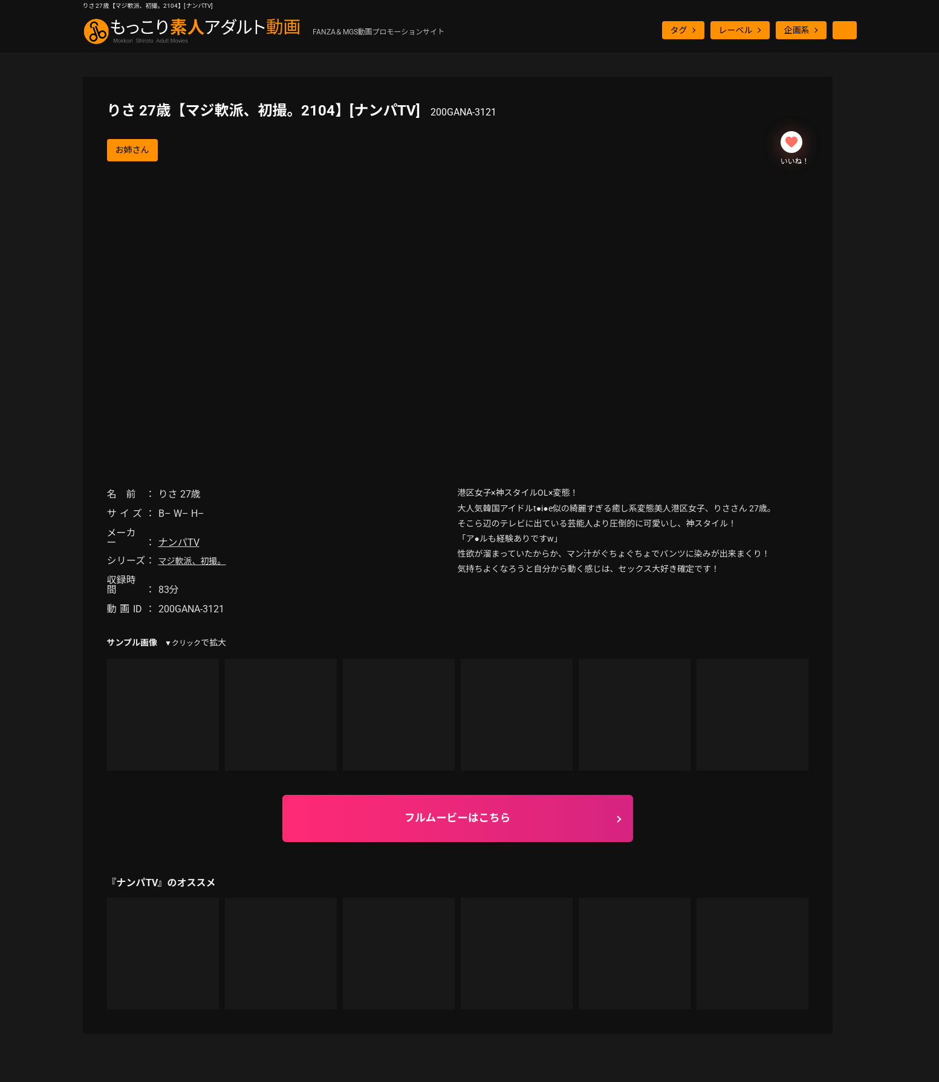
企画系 (797, 30)
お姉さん (132, 150)
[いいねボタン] (791, 142)
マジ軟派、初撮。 (192, 561)
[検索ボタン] (845, 30)
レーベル (736, 30)
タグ (679, 30)
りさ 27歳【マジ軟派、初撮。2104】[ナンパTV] (301, 110)
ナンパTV (179, 542)
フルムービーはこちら (458, 818)
